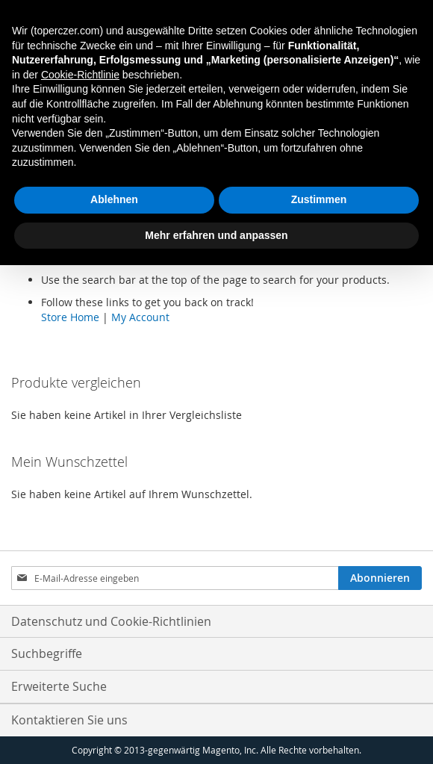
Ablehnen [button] (114, 199)
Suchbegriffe (46, 653)
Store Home (70, 317)
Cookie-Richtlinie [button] (80, 75)
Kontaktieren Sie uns (69, 720)
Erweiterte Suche (59, 686)
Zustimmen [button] (319, 199)
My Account (140, 317)
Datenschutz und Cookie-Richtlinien (111, 621)
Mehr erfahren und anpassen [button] (216, 235)
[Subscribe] (380, 578)
